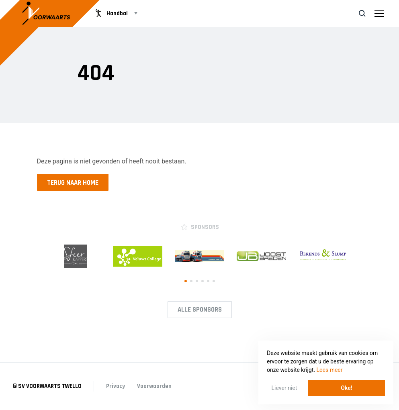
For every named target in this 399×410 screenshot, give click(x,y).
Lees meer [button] (330, 370)
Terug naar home (72, 182)
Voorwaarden (154, 386)
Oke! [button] (346, 388)
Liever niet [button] (284, 388)
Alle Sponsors (200, 309)
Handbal (111, 13)
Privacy (115, 386)
